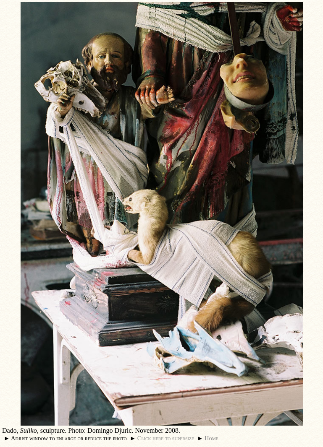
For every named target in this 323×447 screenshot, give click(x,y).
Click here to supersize (165, 438)
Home (211, 438)
